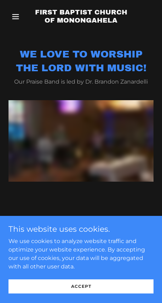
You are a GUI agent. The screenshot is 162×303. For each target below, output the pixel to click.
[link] (81, 20)
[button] (19, 17)
